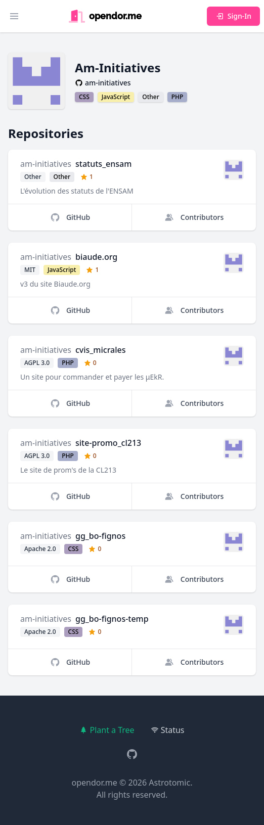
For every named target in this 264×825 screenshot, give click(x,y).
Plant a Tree (106, 730)
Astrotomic (169, 782)
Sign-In (233, 16)
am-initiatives (45, 163)
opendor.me (94, 782)
